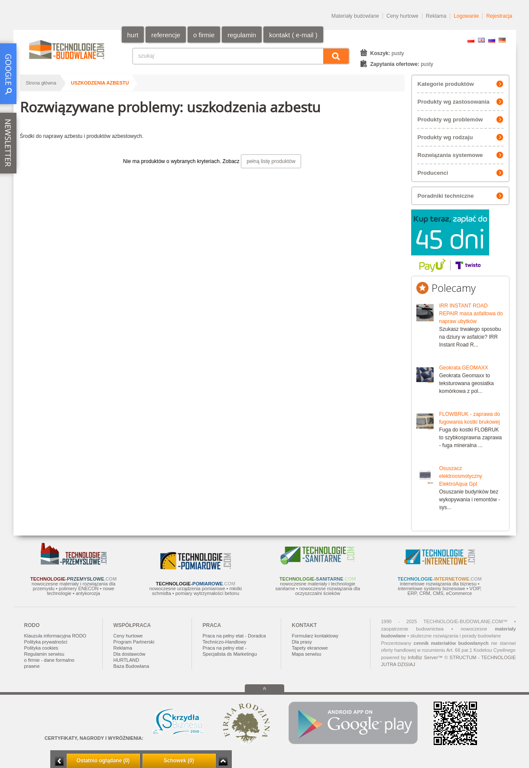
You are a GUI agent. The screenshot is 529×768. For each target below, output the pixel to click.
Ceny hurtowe (402, 16)
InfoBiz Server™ (425, 657)
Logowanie (466, 16)
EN (481, 40)
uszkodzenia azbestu (100, 82)
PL (470, 40)
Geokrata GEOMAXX (463, 368)
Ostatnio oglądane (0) (103, 761)
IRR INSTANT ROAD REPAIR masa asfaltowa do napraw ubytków (471, 313)
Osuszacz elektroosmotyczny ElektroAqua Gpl (460, 476)
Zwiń (223, 761)
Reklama (436, 16)
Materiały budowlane (355, 16)
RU (491, 40)
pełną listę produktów (271, 161)
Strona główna (41, 82)
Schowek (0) (179, 761)
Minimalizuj (59, 761)
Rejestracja (499, 16)
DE (502, 40)
